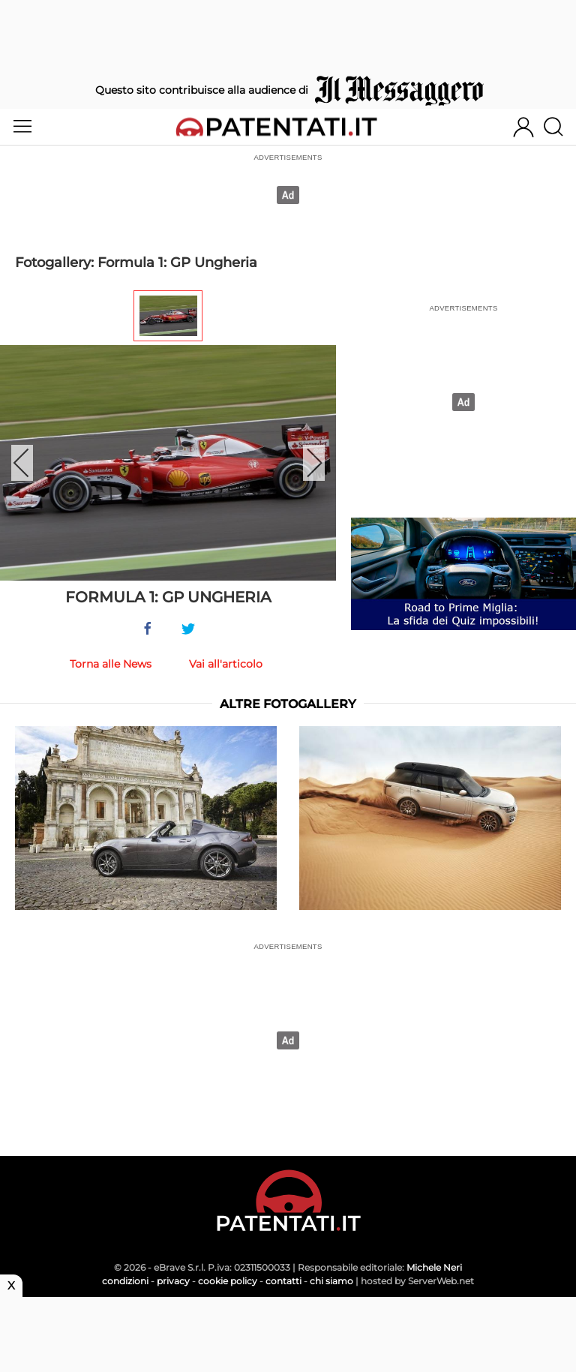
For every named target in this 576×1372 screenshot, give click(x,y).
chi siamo (331, 1280)
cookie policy (227, 1280)
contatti (284, 1280)
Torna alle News (111, 664)
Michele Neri (434, 1267)
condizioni (125, 1280)
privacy (173, 1280)
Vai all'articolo (225, 664)
